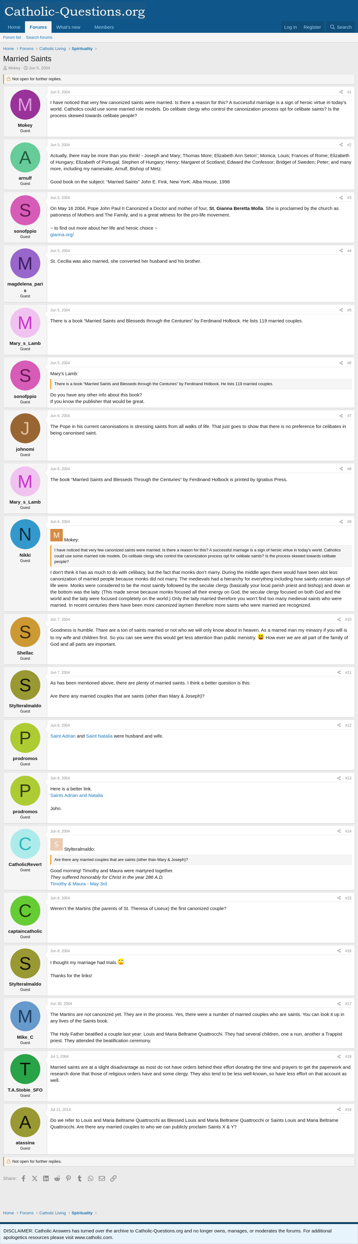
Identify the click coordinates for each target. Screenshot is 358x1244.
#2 (349, 145)
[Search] (340, 27)
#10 (348, 619)
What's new (68, 27)
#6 (349, 363)
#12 (348, 725)
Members (104, 27)
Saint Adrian (63, 736)
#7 (349, 416)
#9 (349, 522)
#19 (348, 1109)
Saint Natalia (99, 736)
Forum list (12, 37)
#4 (349, 251)
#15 (348, 898)
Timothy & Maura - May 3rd (78, 883)
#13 (348, 778)
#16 (348, 951)
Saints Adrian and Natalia (76, 795)
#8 (349, 469)
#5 (349, 310)
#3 (349, 198)
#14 (348, 831)
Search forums (39, 37)
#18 (348, 1056)
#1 (349, 92)
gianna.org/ (62, 234)
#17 (348, 1004)
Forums (38, 27)
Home (14, 27)
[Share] (341, 92)
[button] (85, 27)
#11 (348, 672)
